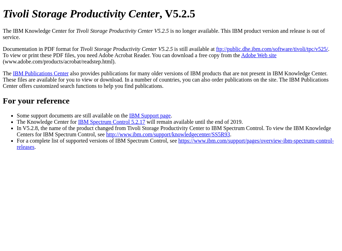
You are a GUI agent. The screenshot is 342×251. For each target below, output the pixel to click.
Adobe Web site (259, 55)
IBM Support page (150, 116)
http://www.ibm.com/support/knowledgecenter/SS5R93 (168, 134)
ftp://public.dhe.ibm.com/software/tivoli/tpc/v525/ (272, 49)
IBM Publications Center (41, 73)
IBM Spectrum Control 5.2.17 (111, 122)
